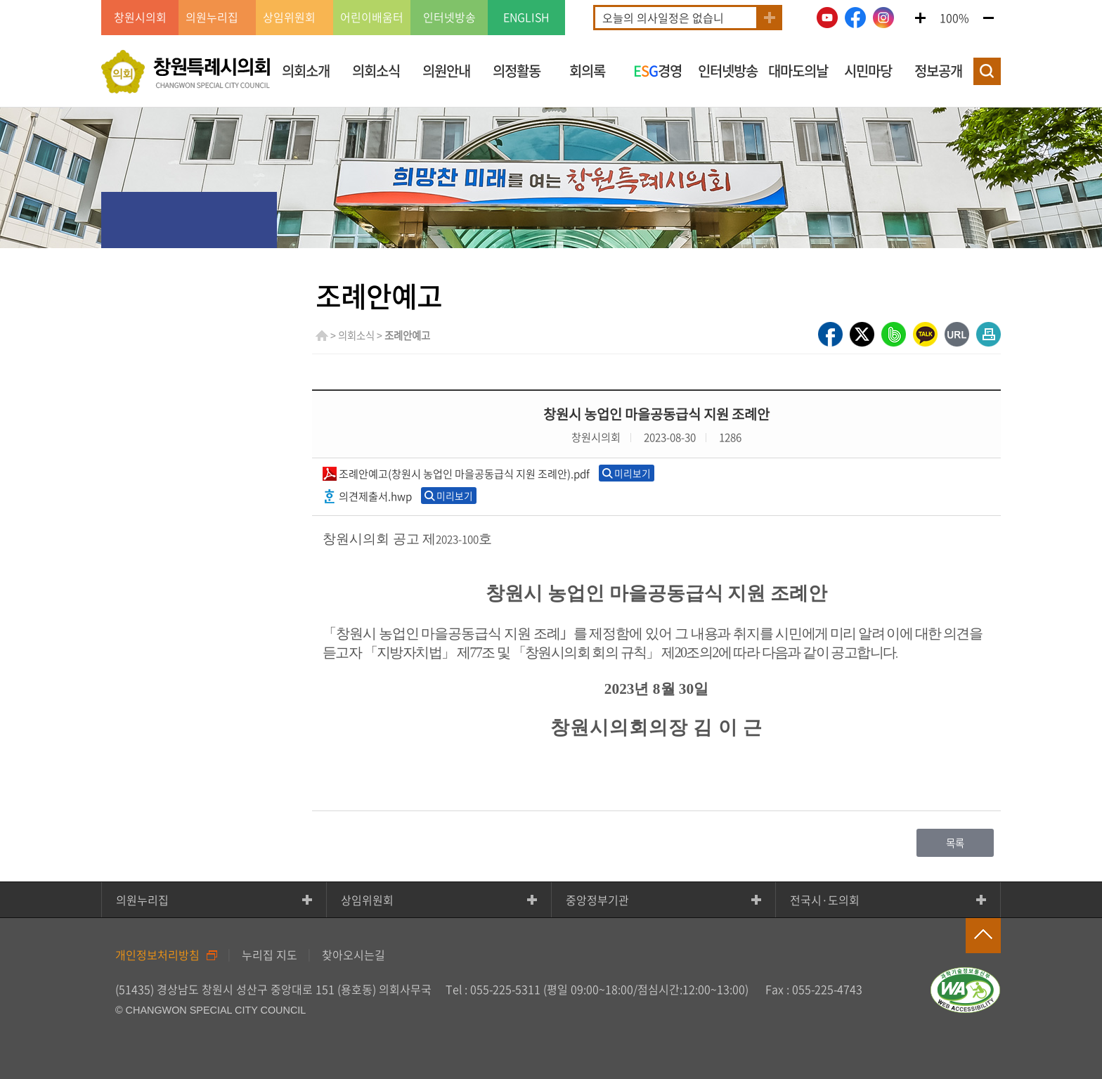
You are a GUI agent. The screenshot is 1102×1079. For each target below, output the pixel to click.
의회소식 (376, 70)
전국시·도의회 (825, 899)
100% (954, 17)
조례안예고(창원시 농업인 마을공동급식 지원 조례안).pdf (464, 473)
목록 (955, 843)
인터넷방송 (449, 17)
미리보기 (632, 473)
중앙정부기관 (597, 899)
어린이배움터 (371, 17)
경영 (657, 70)
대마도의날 (798, 70)
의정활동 (516, 70)
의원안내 (446, 70)
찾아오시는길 (353, 954)
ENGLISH (526, 17)
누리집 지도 (269, 954)
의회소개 (306, 70)
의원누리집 (142, 899)
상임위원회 (367, 899)
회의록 (587, 70)
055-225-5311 (505, 989)
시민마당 (868, 70)
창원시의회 (140, 17)
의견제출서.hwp (375, 496)
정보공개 (938, 70)
